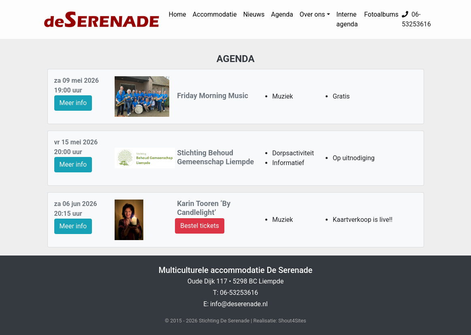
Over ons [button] (312, 14)
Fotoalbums (381, 14)
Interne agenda (347, 19)
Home (177, 14)
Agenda (282, 14)
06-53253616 (239, 292)
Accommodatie (215, 14)
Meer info (73, 103)
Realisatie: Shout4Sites (280, 321)
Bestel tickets (199, 226)
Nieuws (253, 14)
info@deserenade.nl (239, 304)
